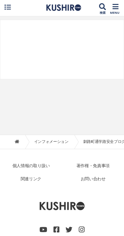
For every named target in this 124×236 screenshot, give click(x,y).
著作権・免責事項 (93, 113)
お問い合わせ (93, 126)
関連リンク (31, 126)
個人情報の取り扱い (31, 113)
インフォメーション (51, 89)
